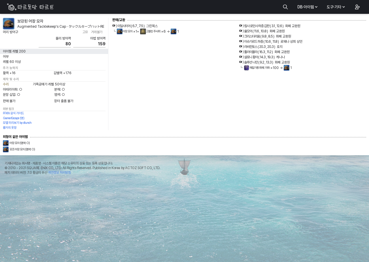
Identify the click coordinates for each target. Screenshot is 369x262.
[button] (356, 7)
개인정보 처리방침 (59, 173)
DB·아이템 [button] (308, 7)
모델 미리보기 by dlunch (17, 123)
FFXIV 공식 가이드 (13, 113)
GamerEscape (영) (13, 118)
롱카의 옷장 (9, 128)
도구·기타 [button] (336, 7)
